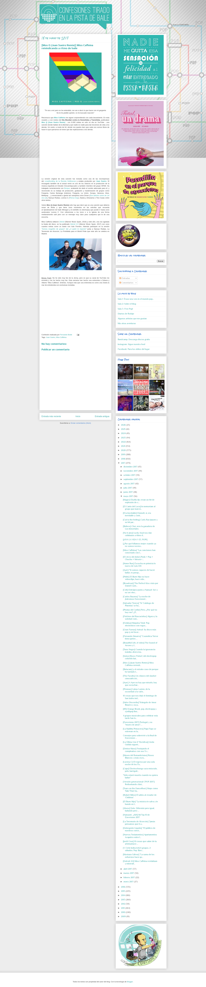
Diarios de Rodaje (126, 314)
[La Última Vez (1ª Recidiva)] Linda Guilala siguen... (138, 743)
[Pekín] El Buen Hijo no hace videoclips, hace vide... (136, 578)
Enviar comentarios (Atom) (81, 423)
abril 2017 (128, 869)
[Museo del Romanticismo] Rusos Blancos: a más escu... (138, 756)
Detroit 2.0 (74, 224)
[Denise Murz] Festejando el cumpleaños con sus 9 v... (136, 749)
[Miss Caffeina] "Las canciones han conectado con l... (139, 551)
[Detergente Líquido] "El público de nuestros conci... (139, 829)
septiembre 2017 (131, 479)
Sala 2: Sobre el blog (127, 304)
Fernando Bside (66, 335)
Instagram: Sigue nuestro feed (131, 344)
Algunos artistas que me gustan (132, 318)
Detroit (61, 222)
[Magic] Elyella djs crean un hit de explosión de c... (138, 501)
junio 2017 (128, 492)
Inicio (78, 416)
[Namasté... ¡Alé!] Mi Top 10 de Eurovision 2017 (136, 816)
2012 (123, 904)
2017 (123, 463)
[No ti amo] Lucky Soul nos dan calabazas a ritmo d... (137, 534)
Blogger (130, 982)
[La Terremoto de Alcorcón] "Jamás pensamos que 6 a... (139, 822)
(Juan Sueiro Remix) (53, 122)
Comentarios (126, 283)
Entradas (124, 278)
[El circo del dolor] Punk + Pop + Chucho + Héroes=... (138, 558)
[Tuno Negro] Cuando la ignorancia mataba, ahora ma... (139, 650)
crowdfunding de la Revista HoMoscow (60, 181)
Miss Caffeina (59, 118)
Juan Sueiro (101, 181)
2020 (123, 450)
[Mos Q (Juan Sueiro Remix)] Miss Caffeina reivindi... (138, 664)
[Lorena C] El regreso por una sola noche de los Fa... (139, 763)
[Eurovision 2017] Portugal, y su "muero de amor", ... (137, 723)
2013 (123, 899)
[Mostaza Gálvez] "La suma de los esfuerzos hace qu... (138, 855)
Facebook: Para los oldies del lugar (134, 349)
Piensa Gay (73, 198)
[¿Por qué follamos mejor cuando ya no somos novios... (139, 544)
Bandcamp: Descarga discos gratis (134, 339)
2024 (123, 433)
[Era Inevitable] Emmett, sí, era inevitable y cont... (137, 514)
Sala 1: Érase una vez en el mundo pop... (136, 299)
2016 (123, 887)
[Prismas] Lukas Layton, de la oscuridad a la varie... (136, 690)
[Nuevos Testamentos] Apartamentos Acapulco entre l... (140, 835)
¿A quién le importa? (77, 229)
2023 (123, 438)
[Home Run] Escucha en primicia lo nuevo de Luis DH (139, 564)
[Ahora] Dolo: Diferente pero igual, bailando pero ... (138, 809)
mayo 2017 (128, 496)
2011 (123, 908)
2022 (123, 442)
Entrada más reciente (51, 416)
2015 (123, 891)
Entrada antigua (102, 416)
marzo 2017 (129, 873)
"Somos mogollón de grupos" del (55, 229)
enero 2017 (128, 881)
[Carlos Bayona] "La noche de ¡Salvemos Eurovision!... (136, 597)
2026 (123, 425)
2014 (123, 895)
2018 (123, 459)
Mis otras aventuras (127, 323)
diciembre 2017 (130, 467)
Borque (67, 188)
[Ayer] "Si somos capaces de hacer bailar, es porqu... (139, 571)
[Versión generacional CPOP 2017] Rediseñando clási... (139, 783)
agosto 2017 (129, 483)
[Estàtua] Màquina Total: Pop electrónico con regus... (136, 624)
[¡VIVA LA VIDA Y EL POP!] (135, 539)
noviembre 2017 (130, 471)
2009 (123, 916)
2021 (123, 446)
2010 (123, 912)
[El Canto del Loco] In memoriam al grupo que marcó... (139, 507)
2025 (123, 429)
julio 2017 (128, 488)
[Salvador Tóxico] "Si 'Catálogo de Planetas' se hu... (138, 604)
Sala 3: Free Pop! (125, 309)
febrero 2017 (129, 877)
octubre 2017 (129, 475)
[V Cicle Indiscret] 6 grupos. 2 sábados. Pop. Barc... (137, 849)
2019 (123, 454)
